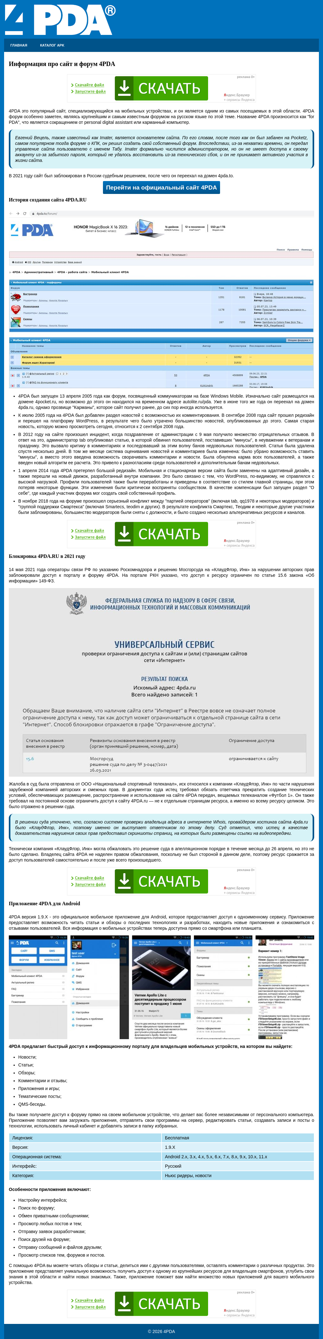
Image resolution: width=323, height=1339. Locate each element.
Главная (18, 45)
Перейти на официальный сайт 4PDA (161, 187)
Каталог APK (52, 45)
